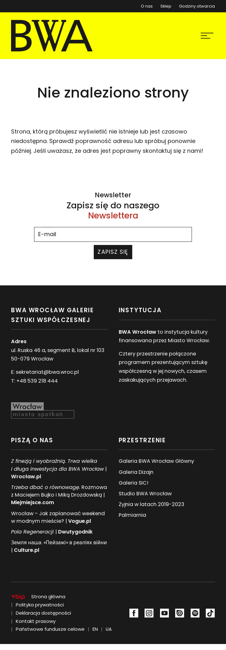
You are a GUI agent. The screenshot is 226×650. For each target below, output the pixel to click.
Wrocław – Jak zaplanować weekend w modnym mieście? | (58, 517)
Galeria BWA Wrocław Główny (156, 461)
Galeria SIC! (133, 482)
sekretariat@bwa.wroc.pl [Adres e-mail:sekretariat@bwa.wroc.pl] (47, 372)
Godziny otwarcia (197, 6)
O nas (147, 6)
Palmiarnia (132, 515)
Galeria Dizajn (136, 472)
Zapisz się (113, 252)
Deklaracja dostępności (43, 613)
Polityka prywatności (40, 604)
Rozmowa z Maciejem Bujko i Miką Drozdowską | (59, 495)
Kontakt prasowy (36, 621)
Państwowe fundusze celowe (50, 629)
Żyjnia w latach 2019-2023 (151, 504)
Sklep (165, 5)
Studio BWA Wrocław (145, 493)
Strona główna (48, 596)
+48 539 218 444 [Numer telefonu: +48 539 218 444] (37, 381)
